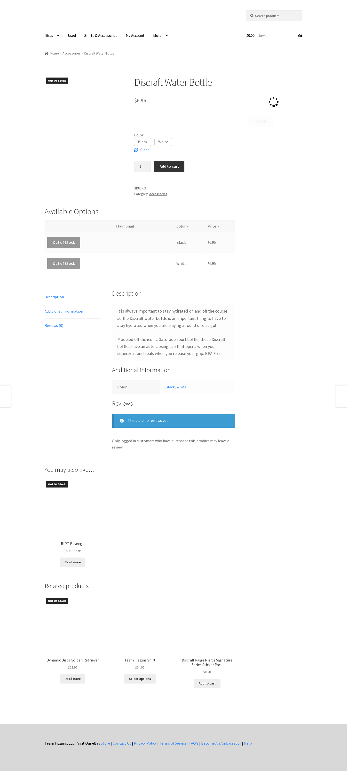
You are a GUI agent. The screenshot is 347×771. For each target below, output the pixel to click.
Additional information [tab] (64, 311)
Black (170, 387)
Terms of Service (173, 743)
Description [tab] (54, 296)
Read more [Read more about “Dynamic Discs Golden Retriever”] (73, 679)
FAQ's (193, 743)
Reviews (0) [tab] (54, 325)
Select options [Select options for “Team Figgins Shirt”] (140, 679)
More (157, 35)
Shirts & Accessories (100, 35)
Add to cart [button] (207, 683)
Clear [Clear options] (144, 149)
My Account (135, 35)
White (181, 387)
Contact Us (122, 743)
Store (105, 743)
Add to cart (169, 166)
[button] (142, 142)
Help (248, 743)
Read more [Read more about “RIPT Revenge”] (73, 562)
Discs (49, 35)
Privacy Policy (145, 743)
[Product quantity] (142, 166)
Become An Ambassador (221, 743)
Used (72, 35)
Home (54, 53)
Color (138, 135)
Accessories (72, 53)
